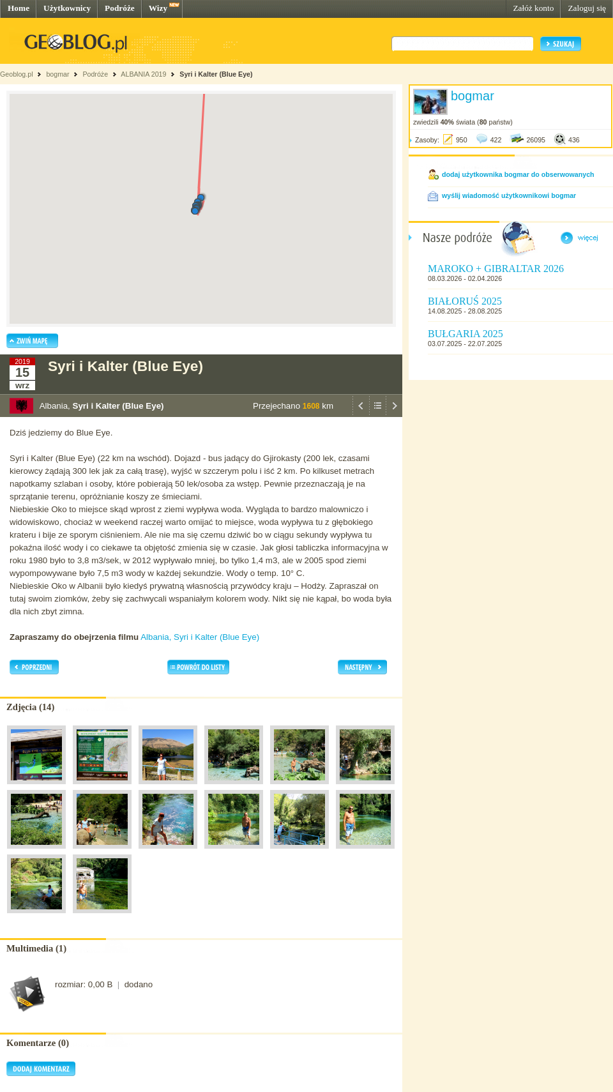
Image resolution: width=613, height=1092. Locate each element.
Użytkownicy (67, 8)
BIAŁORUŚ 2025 (465, 301)
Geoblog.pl (16, 74)
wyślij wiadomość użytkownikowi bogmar (509, 195)
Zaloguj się (587, 8)
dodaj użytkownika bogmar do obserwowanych (518, 174)
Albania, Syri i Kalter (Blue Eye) (199, 637)
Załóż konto (533, 8)
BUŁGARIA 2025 (465, 333)
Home (18, 8)
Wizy (158, 8)
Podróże (120, 8)
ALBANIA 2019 (143, 74)
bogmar (57, 74)
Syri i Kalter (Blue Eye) (215, 74)
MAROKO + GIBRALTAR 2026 (496, 268)
